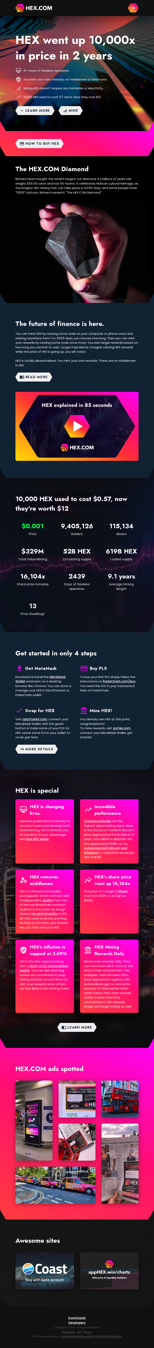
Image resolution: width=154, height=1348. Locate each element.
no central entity (44, 914)
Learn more (35, 110)
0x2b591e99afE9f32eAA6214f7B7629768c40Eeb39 (91, 1336)
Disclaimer (68, 1332)
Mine (70, 110)
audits (47, 900)
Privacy (87, 1332)
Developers (77, 1323)
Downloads (77, 1318)
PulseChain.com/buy (119, 681)
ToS (79, 1332)
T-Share (121, 891)
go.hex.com (122, 728)
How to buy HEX (39, 143)
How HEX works (37, 839)
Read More (34, 377)
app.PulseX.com (34, 719)
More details (36, 749)
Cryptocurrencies (97, 821)
